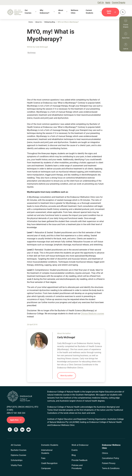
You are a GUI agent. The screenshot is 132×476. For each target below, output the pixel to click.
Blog (74, 455)
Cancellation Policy (110, 458)
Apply (107, 2)
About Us (60, 11)
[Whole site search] (122, 12)
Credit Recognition (49, 463)
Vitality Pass (16, 465)
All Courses (16, 445)
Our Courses (28, 11)
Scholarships (16, 460)
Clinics (105, 453)
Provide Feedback (79, 460)
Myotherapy (31, 52)
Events (75, 450)
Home (31, 22)
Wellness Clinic (74, 11)
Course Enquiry (118, 2)
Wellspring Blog (49, 22)
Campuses (46, 468)
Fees (43, 458)
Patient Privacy (108, 463)
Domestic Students (49, 445)
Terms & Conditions (110, 468)
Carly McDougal (41, 47)
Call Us (101, 2)
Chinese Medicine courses (92, 313)
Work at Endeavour (80, 445)
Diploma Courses (18, 455)
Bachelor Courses (18, 450)
